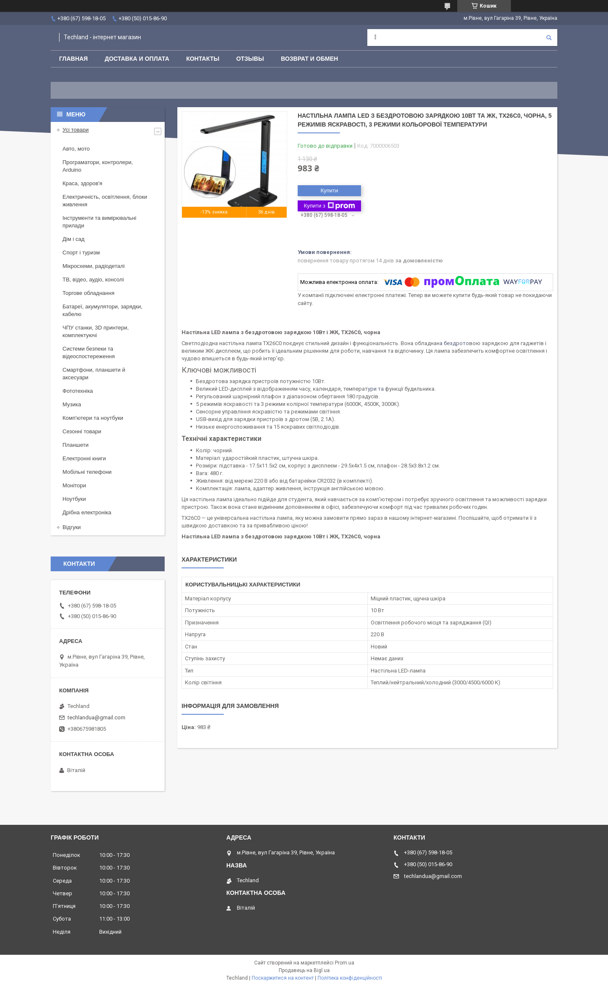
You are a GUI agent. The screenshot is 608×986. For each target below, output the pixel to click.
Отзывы (250, 58)
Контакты (202, 58)
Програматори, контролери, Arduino (97, 166)
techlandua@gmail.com (96, 717)
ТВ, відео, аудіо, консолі (93, 279)
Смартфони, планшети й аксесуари (93, 374)
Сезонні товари (81, 431)
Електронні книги (84, 458)
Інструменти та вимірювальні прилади (99, 222)
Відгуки (71, 527)
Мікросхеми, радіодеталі (93, 266)
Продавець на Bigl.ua (304, 970)
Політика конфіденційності (350, 978)
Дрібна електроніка (86, 512)
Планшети (75, 445)
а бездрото (454, 343)
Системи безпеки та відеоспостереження (88, 352)
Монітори (74, 485)
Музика (71, 404)
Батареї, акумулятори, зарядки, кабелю (102, 310)
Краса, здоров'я (82, 183)
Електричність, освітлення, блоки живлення (104, 201)
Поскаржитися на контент (283, 978)
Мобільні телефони (86, 472)
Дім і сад (73, 239)
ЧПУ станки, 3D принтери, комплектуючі (95, 331)
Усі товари (75, 130)
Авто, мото (76, 149)
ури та (376, 389)
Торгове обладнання (88, 293)
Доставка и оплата (137, 58)
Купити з (329, 206)
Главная (73, 58)
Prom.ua (344, 963)
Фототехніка (77, 391)
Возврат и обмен (309, 58)
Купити (329, 190)
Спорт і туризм (81, 252)
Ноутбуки (74, 499)
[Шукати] (548, 37)
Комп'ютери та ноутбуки (92, 418)
